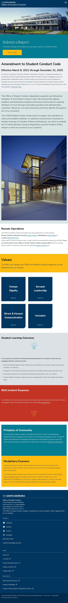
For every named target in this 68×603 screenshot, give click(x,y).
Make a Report (12, 52)
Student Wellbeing (9, 585)
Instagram (7, 535)
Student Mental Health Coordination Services (17, 589)
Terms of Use (47, 595)
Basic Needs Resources (10, 581)
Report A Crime (41, 245)
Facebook (7, 523)
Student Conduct (31, 235)
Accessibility (55, 595)
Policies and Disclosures (10, 563)
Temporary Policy (15, 87)
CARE (5, 555)
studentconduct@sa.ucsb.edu (12, 543)
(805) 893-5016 (13, 238)
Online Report (51, 235)
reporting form (45, 402)
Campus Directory (8, 567)
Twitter (7, 531)
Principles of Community (55, 442)
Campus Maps (7, 571)
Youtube (7, 527)
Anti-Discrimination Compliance (9, 597)
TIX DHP (6, 559)
